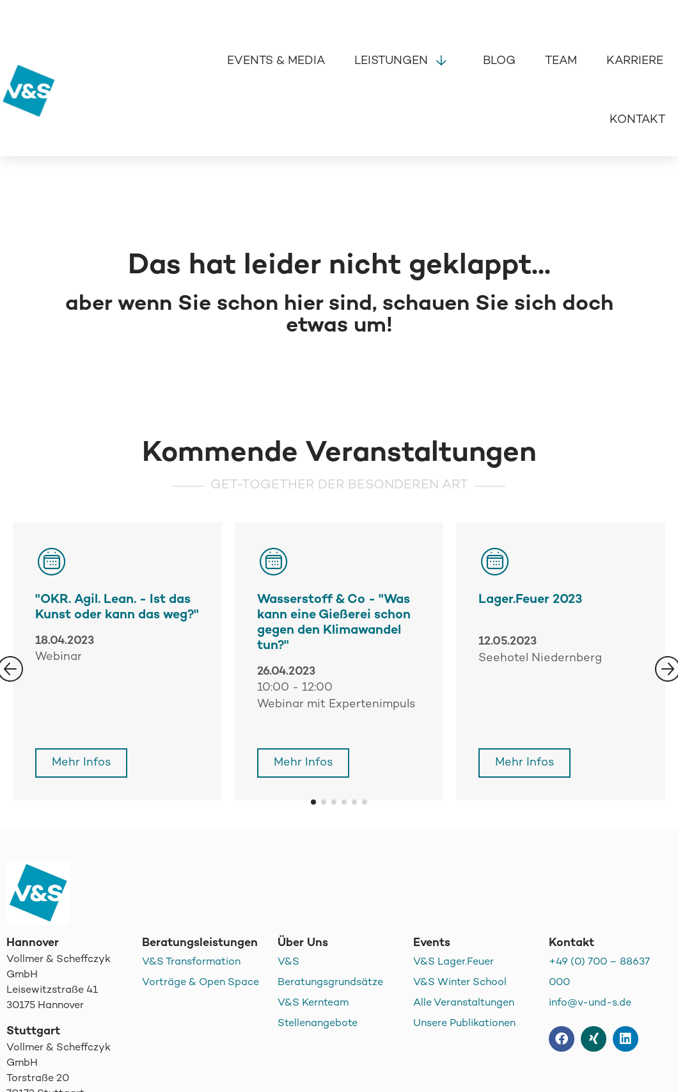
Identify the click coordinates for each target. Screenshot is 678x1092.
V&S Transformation (191, 962)
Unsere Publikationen (464, 1023)
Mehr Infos (81, 763)
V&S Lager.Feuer (453, 962)
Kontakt (637, 120)
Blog (499, 61)
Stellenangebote (318, 1023)
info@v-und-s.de (590, 1003)
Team (561, 61)
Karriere (634, 61)
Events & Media (276, 61)
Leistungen (403, 59)
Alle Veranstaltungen (463, 1003)
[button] (313, 802)
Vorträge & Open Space (200, 982)
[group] (339, 661)
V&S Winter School (460, 982)
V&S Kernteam (313, 1003)
